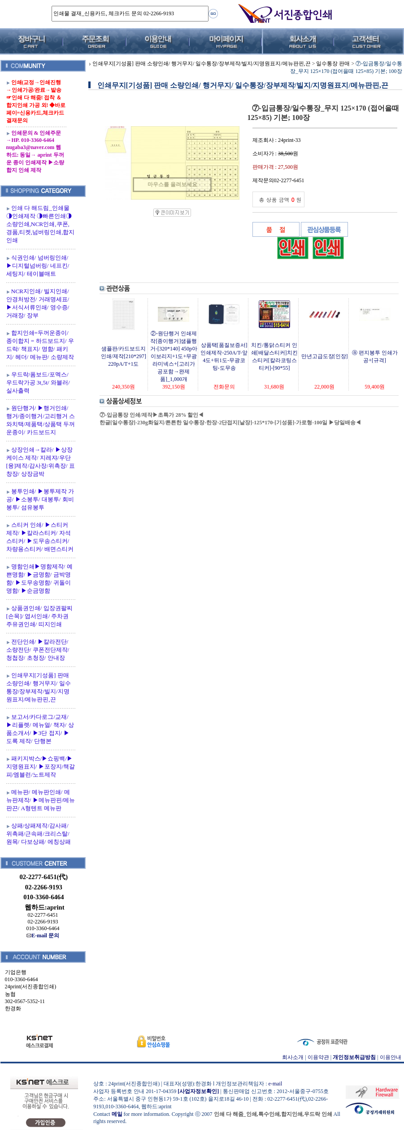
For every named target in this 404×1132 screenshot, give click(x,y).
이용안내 (390, 1057)
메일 (117, 1114)
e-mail (275, 1084)
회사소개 (293, 1057)
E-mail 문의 (42, 935)
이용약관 (318, 1057)
